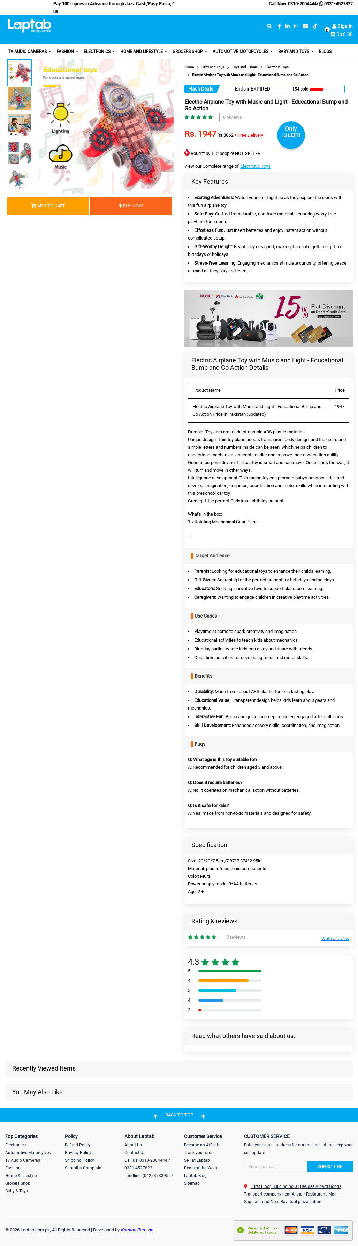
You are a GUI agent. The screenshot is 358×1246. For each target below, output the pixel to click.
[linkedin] (287, 26)
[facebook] (279, 26)
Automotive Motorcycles (241, 51)
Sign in (342, 26)
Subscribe (330, 1166)
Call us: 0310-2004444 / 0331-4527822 (147, 1164)
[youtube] (306, 26)
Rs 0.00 (344, 34)
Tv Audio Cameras (22, 1160)
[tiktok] (315, 26)
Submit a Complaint (84, 1168)
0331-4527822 (335, 3)
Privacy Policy (78, 1152)
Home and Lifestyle (142, 51)
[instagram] (296, 26)
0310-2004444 (302, 3)
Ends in (243, 89)
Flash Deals (200, 89)
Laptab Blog (195, 1175)
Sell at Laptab (197, 1160)
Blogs (325, 51)
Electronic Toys (256, 166)
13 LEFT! (290, 135)
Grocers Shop (188, 51)
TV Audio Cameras (28, 51)
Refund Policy (78, 1145)
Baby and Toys (294, 51)
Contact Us (134, 1152)
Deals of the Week (201, 1168)
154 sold (300, 89)
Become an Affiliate (202, 1145)
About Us (133, 1145)
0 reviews (232, 117)
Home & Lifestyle (21, 1175)
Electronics (98, 51)
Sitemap (192, 1183)
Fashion (65, 51)
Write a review (335, 938)
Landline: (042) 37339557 (148, 1175)
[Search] (298, 1166)
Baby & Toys (16, 1191)
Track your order (199, 1152)
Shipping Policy (79, 1160)
